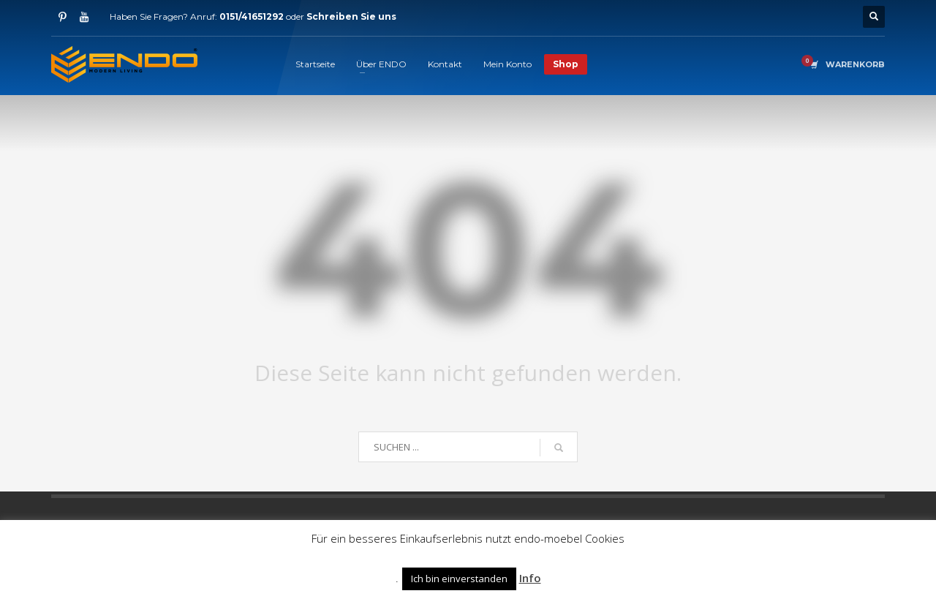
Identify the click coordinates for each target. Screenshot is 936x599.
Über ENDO (381, 64)
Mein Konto (507, 64)
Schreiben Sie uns (351, 16)
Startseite (315, 64)
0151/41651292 (251, 16)
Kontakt (445, 64)
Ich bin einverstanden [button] (459, 578)
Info (530, 577)
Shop (565, 64)
